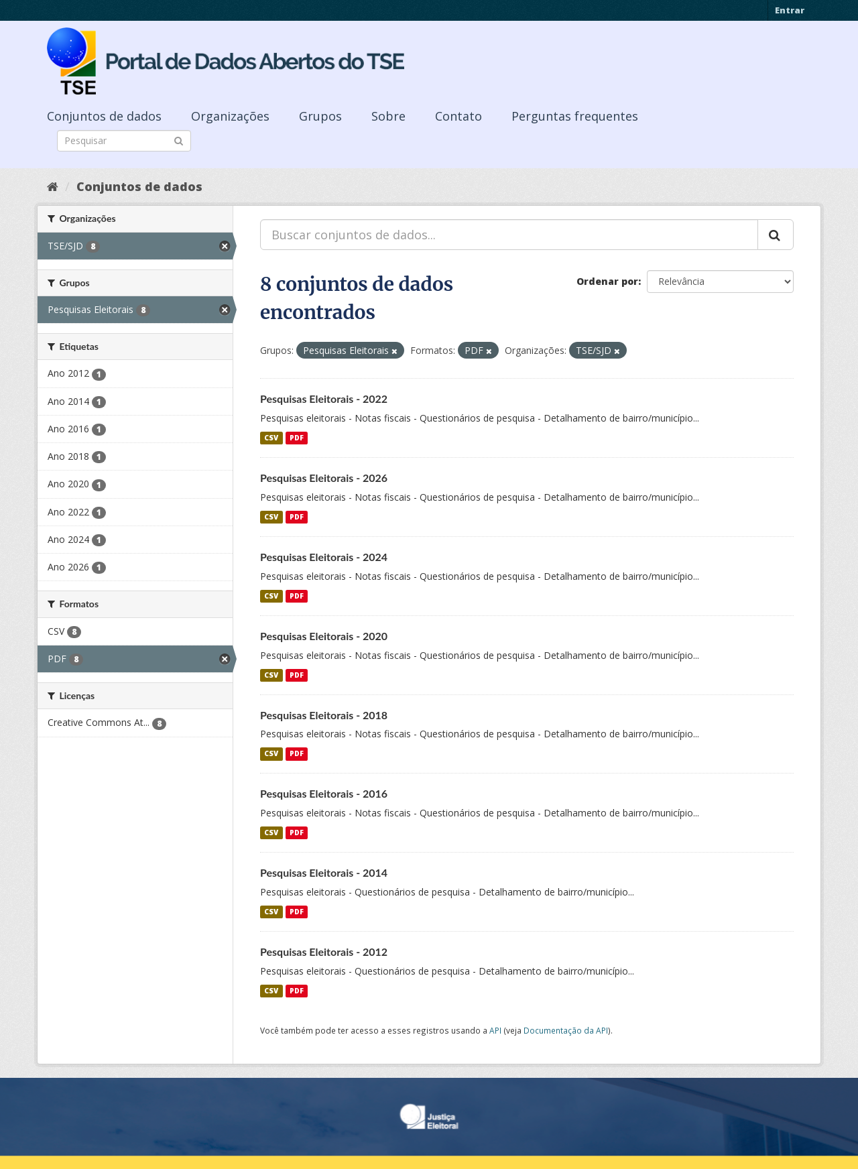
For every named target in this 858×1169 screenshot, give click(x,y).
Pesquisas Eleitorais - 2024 (323, 556)
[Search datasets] (124, 140)
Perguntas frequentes (574, 116)
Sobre (388, 116)
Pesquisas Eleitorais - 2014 (323, 872)
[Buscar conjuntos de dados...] (509, 234)
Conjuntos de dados (104, 116)
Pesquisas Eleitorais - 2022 (323, 398)
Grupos (320, 116)
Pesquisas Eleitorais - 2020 (323, 635)
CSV (271, 437)
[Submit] (178, 139)
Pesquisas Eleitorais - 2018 (323, 715)
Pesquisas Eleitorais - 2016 (323, 793)
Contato (458, 116)
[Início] (52, 186)
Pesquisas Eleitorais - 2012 (323, 951)
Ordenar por (607, 281)
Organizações (230, 116)
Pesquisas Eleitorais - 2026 (323, 477)
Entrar (789, 10)
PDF (297, 437)
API (495, 1030)
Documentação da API (566, 1030)
